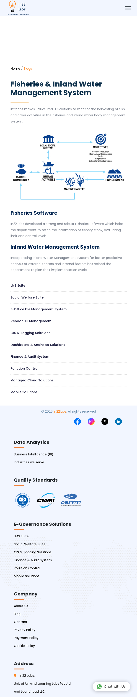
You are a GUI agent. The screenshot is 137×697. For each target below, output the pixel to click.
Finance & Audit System (29, 356)
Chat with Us (111, 686)
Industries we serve (29, 462)
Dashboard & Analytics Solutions (37, 344)
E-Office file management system (38, 309)
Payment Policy (26, 638)
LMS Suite (17, 285)
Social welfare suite (27, 297)
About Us (21, 606)
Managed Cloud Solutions (32, 380)
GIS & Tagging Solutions (30, 333)
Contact (20, 622)
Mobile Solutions (24, 392)
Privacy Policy (24, 630)
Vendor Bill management (31, 321)
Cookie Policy (24, 645)
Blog (17, 614)
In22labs (60, 411)
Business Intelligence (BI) (33, 454)
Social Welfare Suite (30, 544)
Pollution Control (24, 368)
